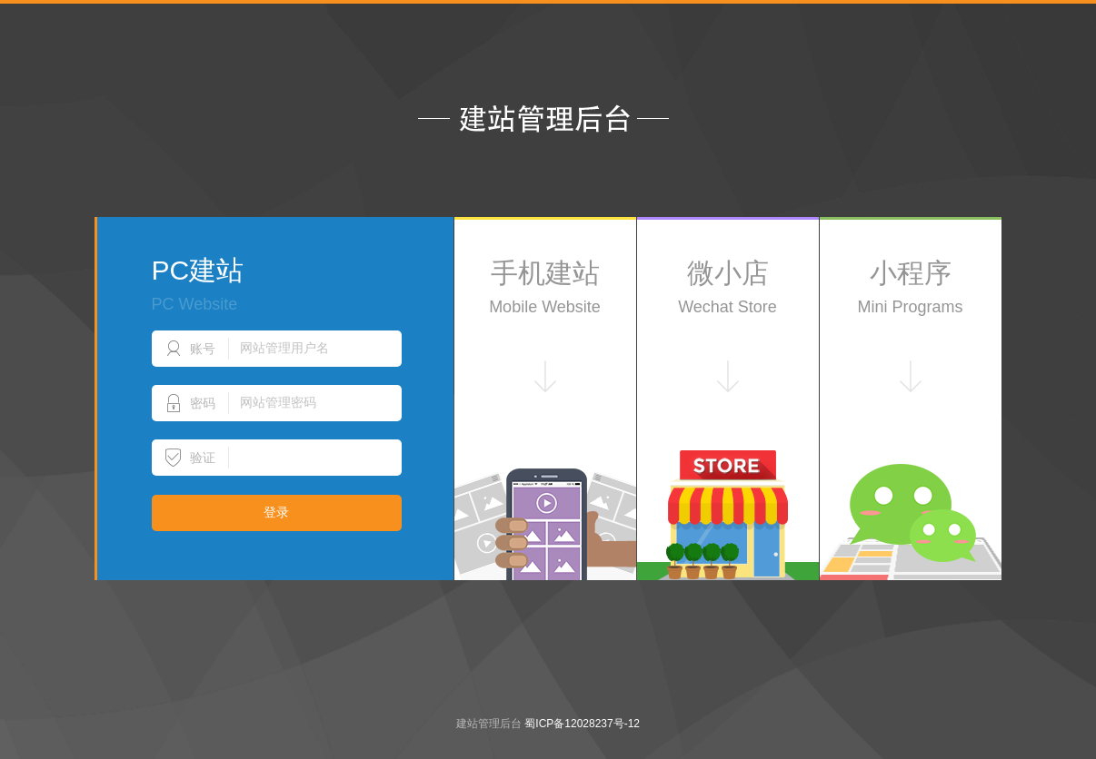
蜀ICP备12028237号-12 (582, 723)
